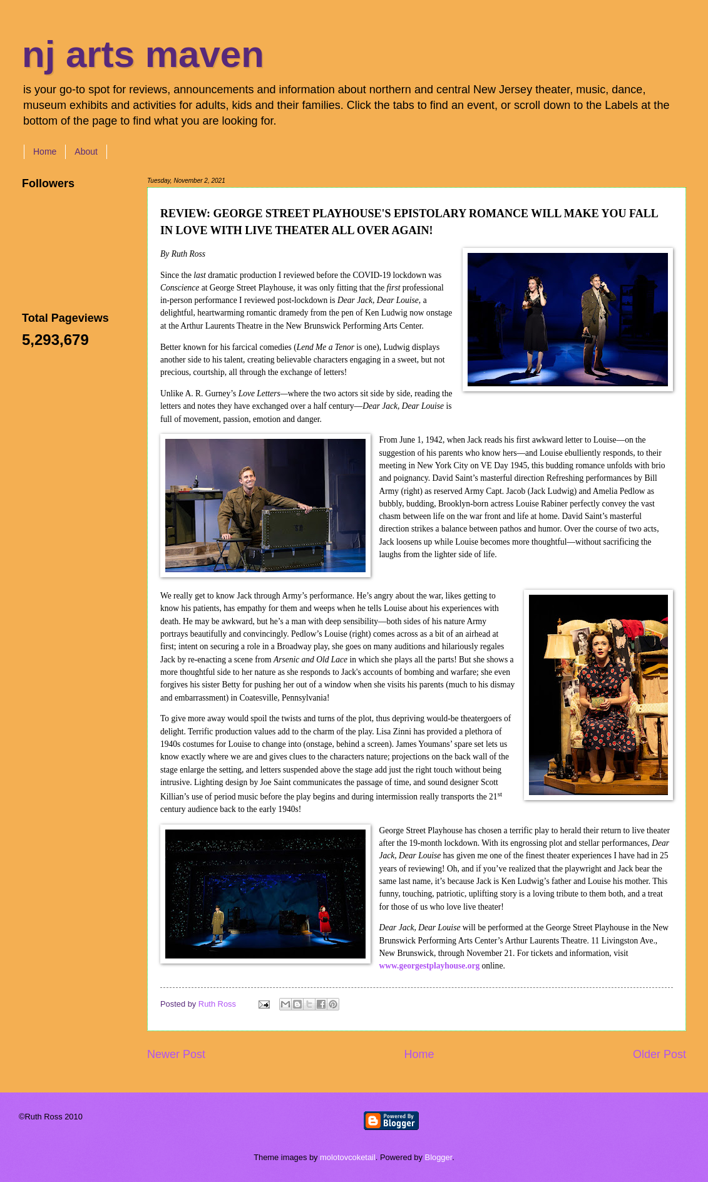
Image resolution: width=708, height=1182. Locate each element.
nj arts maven (143, 54)
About (86, 151)
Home (44, 151)
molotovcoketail (348, 1157)
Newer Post (176, 1054)
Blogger (439, 1157)
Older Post (659, 1054)
